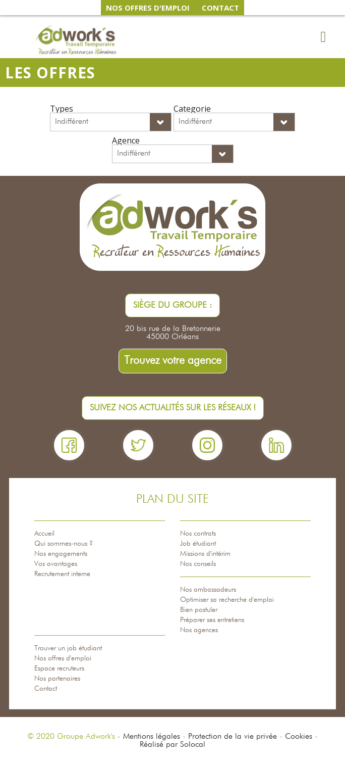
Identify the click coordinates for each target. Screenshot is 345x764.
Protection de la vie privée (232, 737)
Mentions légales (151, 737)
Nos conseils (198, 563)
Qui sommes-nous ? (63, 543)
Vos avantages (55, 563)
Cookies (298, 737)
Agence (126, 140)
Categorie (192, 109)
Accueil (44, 533)
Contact (45, 688)
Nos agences (199, 630)
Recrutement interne (62, 574)
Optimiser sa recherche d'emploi (227, 599)
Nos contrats (198, 533)
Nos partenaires (57, 678)
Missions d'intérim (205, 553)
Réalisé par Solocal (172, 745)
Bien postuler (198, 609)
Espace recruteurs (59, 668)
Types (61, 109)
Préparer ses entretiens (212, 620)
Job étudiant (198, 543)
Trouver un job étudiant (68, 648)
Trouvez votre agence (172, 360)
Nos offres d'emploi (62, 658)
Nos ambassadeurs (208, 589)
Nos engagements (60, 553)
